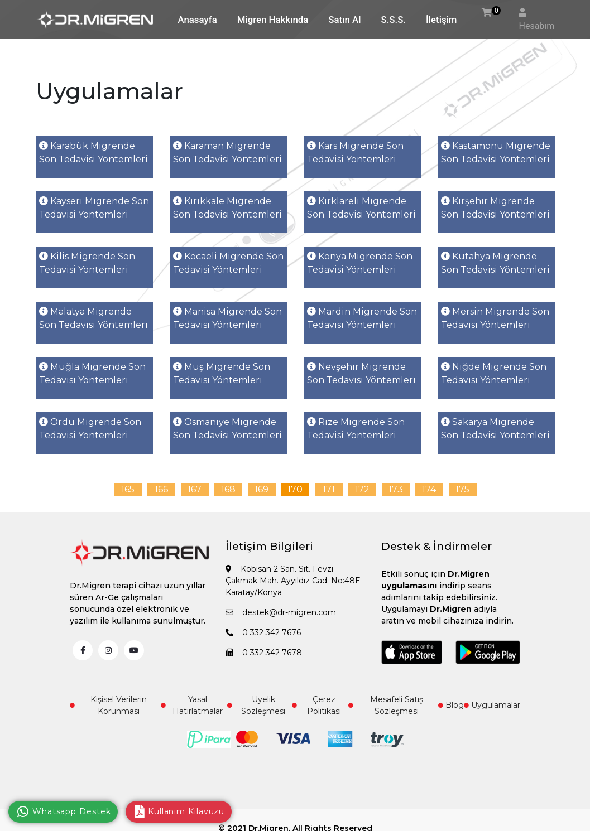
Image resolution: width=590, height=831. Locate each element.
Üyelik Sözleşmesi (256, 705)
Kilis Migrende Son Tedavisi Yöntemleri (87, 263)
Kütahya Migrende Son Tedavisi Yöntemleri (495, 263)
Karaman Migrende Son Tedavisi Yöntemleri (227, 153)
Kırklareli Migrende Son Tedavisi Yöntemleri (361, 208)
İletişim (441, 19)
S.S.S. (393, 19)
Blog (451, 705)
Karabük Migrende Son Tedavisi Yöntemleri (93, 153)
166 (161, 489)
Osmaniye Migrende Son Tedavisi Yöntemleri (227, 429)
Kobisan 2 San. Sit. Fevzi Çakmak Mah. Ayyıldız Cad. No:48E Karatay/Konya (293, 580)
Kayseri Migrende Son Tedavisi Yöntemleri (94, 208)
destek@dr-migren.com (281, 612)
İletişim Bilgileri (269, 546)
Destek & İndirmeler (436, 546)
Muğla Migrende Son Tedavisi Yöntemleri (92, 373)
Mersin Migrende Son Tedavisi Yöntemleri (495, 318)
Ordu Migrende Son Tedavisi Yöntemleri (90, 429)
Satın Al (344, 19)
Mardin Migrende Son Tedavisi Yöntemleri (362, 318)
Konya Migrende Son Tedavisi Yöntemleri (359, 263)
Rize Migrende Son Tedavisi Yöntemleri (356, 429)
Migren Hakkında (272, 19)
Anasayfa (197, 19)
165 (128, 489)
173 (395, 489)
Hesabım (536, 26)
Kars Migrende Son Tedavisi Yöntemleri (355, 153)
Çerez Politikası (316, 705)
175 (462, 489)
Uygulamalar (492, 705)
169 (261, 489)
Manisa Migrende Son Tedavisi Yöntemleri (227, 318)
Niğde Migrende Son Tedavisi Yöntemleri (493, 373)
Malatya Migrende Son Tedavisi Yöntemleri (93, 318)
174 (429, 489)
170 (295, 489)
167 (195, 489)
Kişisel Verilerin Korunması (108, 705)
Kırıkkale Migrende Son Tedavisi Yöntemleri (227, 208)
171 (329, 489)
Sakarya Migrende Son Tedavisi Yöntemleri (495, 429)
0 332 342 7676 (263, 632)
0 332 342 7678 (264, 653)
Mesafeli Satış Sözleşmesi (386, 705)
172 (362, 489)
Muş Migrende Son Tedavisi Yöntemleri (221, 373)
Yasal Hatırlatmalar (192, 705)
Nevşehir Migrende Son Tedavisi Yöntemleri (361, 373)
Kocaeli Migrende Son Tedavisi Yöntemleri (228, 263)
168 (228, 489)
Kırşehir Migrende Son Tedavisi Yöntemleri (495, 208)
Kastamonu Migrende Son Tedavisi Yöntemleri (495, 153)
